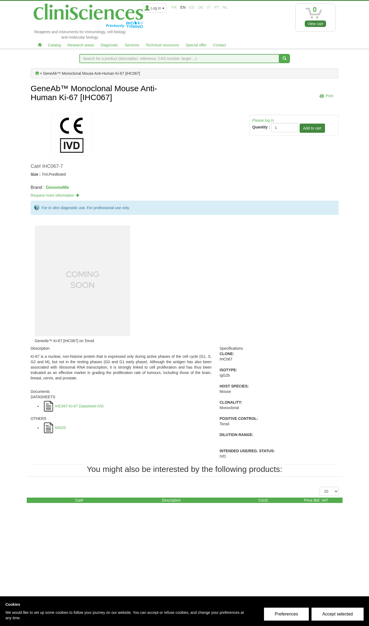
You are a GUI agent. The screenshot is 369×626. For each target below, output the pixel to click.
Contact (219, 45)
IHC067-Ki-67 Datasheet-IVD (79, 406)
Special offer (195, 45)
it (208, 7)
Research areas (80, 45)
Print (329, 96)
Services (132, 45)
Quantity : (261, 127)
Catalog (54, 45)
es (191, 7)
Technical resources (162, 45)
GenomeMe (57, 187)
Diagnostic (109, 45)
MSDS (60, 428)
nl (225, 7)
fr (174, 7)
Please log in (263, 120)
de (200, 7)
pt (216, 7)
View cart (315, 24)
